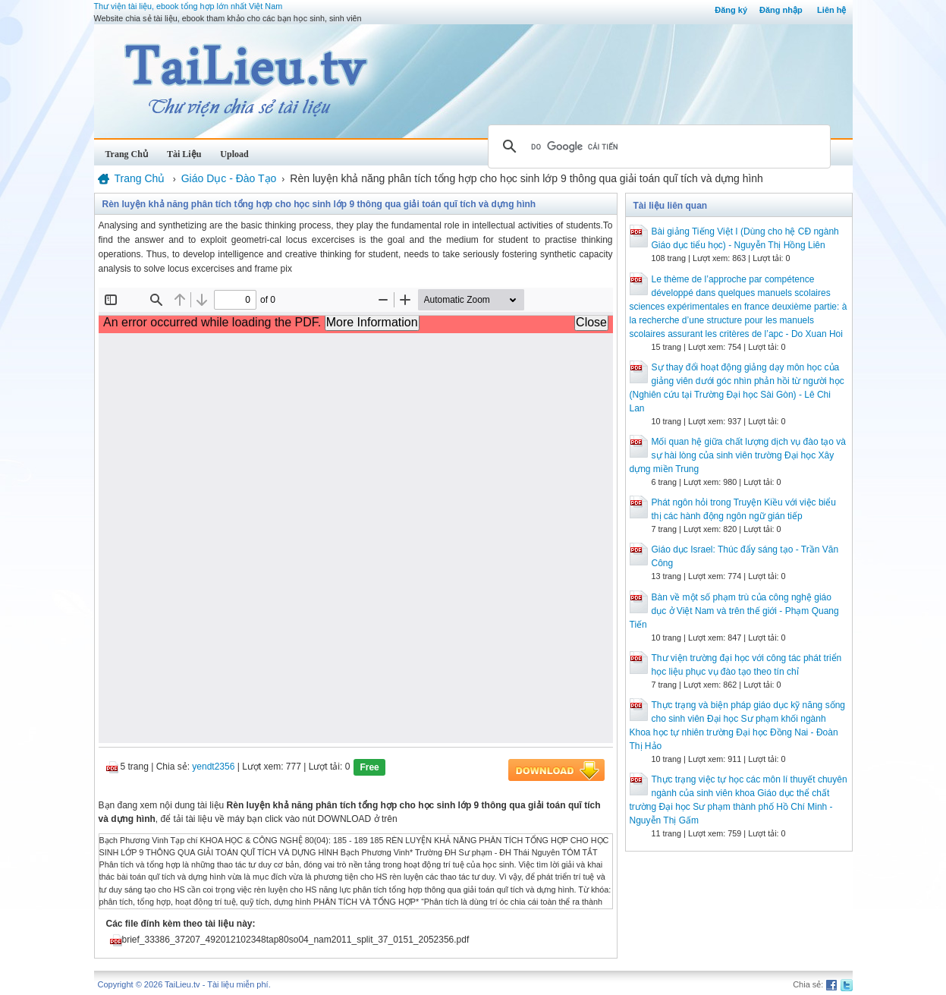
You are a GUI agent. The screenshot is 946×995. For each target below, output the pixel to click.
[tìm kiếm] (657, 146)
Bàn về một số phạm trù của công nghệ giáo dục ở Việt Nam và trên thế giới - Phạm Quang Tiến (734, 611)
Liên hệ (831, 9)
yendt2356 (213, 766)
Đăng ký (731, 9)
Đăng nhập (781, 9)
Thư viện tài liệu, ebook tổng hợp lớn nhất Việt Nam (188, 6)
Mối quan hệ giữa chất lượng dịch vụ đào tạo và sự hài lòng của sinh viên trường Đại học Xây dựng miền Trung (738, 455)
